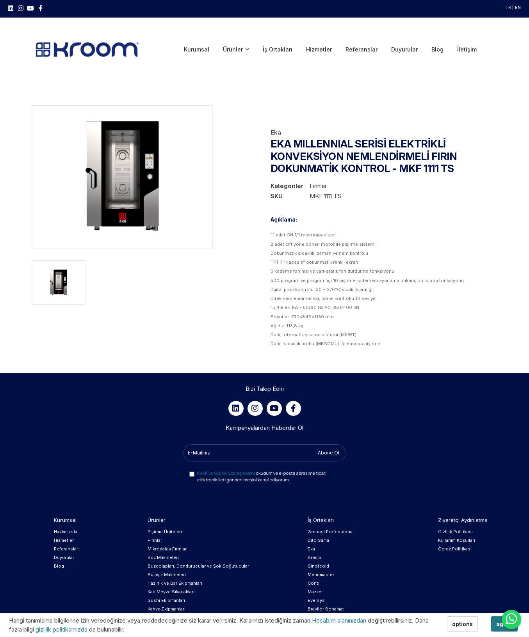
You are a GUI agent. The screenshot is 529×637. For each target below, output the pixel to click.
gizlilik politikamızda (62, 629)
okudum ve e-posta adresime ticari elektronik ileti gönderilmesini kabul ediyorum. (261, 447)
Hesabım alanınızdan (340, 620)
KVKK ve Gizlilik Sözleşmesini (226, 444)
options (462, 624)
